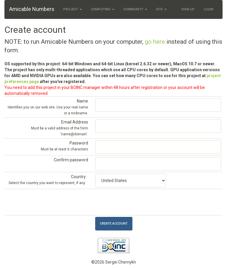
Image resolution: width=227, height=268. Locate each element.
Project (72, 9)
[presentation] (140, 202)
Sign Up (188, 9)
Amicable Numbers (31, 9)
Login (208, 9)
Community (135, 9)
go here (155, 41)
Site (161, 9)
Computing (102, 9)
